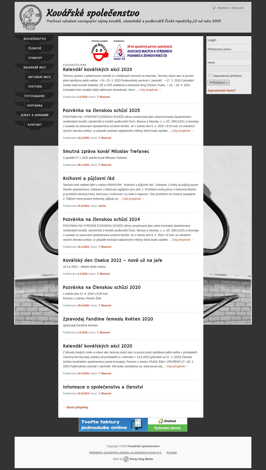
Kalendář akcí (34, 67)
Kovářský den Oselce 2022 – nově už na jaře (112, 261)
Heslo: (211, 62)
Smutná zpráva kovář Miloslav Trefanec (106, 152)
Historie (35, 87)
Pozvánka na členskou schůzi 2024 (101, 220)
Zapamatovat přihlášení (227, 76)
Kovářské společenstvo (93, 13)
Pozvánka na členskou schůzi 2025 (101, 111)
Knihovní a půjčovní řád (88, 179)
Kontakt (35, 125)
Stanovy (35, 58)
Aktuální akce (39, 77)
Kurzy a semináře (35, 115)
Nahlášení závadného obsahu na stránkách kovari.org (125, 452)
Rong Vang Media (141, 459)
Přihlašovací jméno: (220, 49)
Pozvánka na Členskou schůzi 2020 (102, 288)
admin (102, 205)
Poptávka (34, 106)
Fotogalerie (35, 96)
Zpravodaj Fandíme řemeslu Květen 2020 (108, 319)
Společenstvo (34, 39)
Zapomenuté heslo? (222, 90)
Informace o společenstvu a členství (103, 387)
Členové (34, 48)
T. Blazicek (103, 96)
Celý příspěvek (150, 89)
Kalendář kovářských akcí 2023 (97, 70)
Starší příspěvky (75, 407)
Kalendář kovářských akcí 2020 (97, 346)
